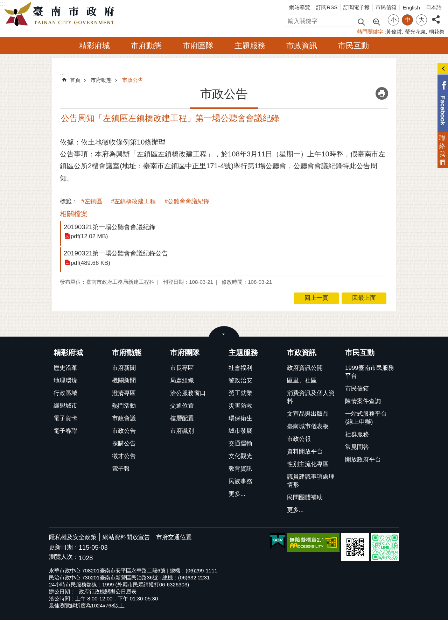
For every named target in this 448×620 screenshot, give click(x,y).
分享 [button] (436, 16)
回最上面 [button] (364, 298)
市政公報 (299, 439)
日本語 (434, 7)
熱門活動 (124, 405)
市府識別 (182, 431)
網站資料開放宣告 (126, 537)
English (411, 7)
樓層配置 (182, 418)
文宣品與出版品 (308, 413)
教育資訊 (240, 468)
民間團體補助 (305, 497)
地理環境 (65, 380)
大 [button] (422, 19)
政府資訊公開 (305, 368)
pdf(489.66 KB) (90, 263)
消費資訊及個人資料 (311, 397)
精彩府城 (94, 45)
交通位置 (182, 405)
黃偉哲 (394, 32)
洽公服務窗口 (188, 393)
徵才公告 (124, 456)
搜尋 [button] (361, 21)
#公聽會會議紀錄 (186, 201)
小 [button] (394, 19)
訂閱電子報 (356, 7)
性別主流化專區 (308, 464)
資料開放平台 (305, 451)
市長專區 (182, 368)
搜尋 (291, 20)
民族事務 (240, 481)
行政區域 (65, 393)
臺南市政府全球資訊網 (61, 14)
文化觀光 (240, 456)
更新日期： (64, 547)
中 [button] (408, 19)
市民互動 (353, 45)
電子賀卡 (65, 418)
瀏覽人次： (64, 557)
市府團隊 (198, 45)
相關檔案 (74, 214)
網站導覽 (299, 7)
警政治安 (240, 380)
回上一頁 (316, 298)
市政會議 (124, 418)
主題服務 (249, 45)
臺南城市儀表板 (308, 426)
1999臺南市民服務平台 (369, 372)
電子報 (121, 468)
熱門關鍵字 (370, 31)
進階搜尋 (376, 21)
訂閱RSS (326, 7)
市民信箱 (386, 7)
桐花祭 (436, 32)
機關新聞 (124, 380)
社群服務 (357, 434)
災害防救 (240, 405)
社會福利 (240, 368)
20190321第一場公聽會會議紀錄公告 (116, 253)
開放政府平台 (363, 459)
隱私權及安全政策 (73, 537)
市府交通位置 (174, 537)
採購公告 (124, 443)
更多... (237, 494)
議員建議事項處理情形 (311, 480)
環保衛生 (240, 418)
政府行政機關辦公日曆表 (107, 591)
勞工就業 (240, 393)
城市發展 (240, 431)
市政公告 (132, 80)
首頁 (75, 80)
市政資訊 (301, 45)
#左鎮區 (91, 201)
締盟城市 (65, 405)
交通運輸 (240, 443)
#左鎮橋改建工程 (133, 201)
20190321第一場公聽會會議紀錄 (109, 227)
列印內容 (382, 93)
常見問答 (357, 447)
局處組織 (182, 380)
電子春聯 (65, 431)
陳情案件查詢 (363, 401)
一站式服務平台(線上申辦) (366, 417)
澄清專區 (124, 393)
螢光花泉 (415, 32)
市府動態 (146, 45)
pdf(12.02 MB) (89, 236)
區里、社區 (302, 380)
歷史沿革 (65, 368)
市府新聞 (124, 368)
